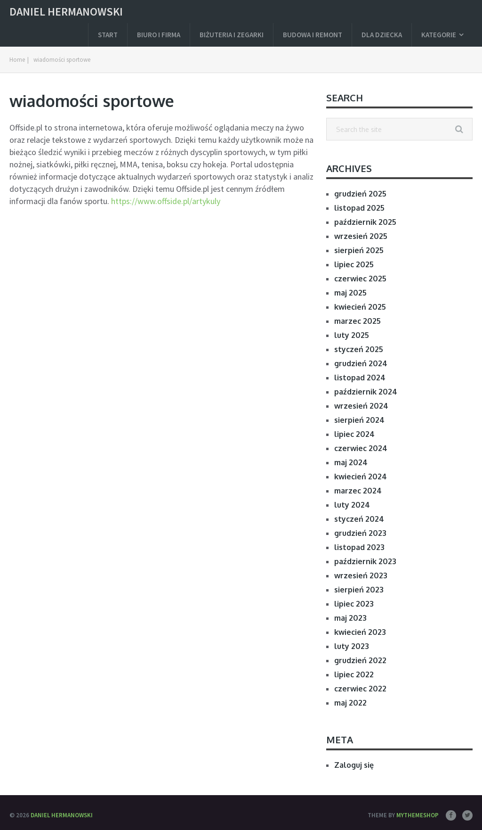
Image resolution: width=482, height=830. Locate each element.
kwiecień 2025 (360, 307)
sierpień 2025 (359, 250)
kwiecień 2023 (360, 632)
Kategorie (438, 34)
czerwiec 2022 (360, 688)
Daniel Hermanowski (66, 11)
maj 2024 (351, 462)
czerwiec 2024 (360, 448)
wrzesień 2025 (360, 236)
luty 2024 (352, 505)
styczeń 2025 (358, 349)
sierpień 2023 (359, 589)
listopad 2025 (359, 208)
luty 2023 (351, 646)
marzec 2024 (358, 490)
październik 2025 (365, 222)
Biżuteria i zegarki (232, 34)
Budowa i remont (312, 34)
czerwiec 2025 (360, 278)
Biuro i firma (158, 34)
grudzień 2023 (360, 533)
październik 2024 (365, 391)
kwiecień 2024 (360, 476)
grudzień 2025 (360, 193)
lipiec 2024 (354, 434)
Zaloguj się (354, 765)
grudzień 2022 (360, 660)
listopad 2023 (359, 547)
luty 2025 (351, 335)
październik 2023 (365, 561)
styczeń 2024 (359, 519)
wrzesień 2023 (360, 575)
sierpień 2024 (359, 420)
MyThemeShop (417, 815)
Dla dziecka (382, 34)
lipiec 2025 (354, 264)
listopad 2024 (360, 377)
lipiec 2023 (354, 603)
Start (108, 34)
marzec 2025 (357, 321)
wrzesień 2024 (361, 406)
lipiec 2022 (354, 674)
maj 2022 (350, 702)
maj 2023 (350, 618)
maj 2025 (350, 292)
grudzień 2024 (360, 363)
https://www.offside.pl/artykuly (165, 201)
